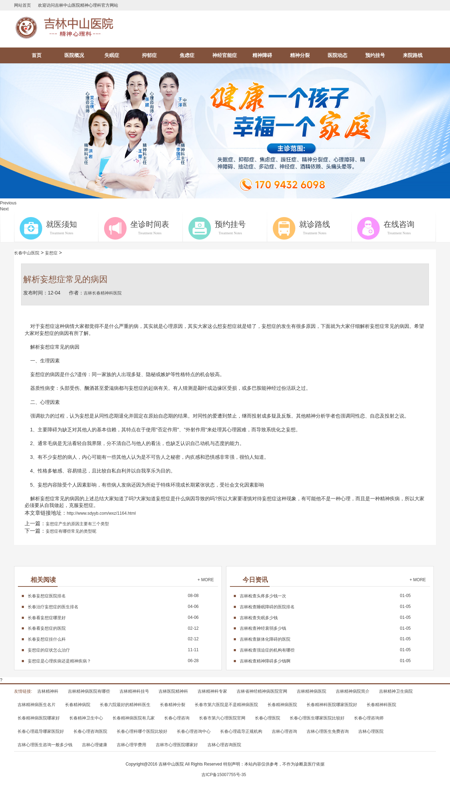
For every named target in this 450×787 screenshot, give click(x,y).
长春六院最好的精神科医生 (125, 704)
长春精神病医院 (282, 704)
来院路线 (413, 55)
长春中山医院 (26, 252)
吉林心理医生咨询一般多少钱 (45, 744)
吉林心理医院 (371, 731)
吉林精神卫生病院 (396, 691)
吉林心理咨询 (284, 731)
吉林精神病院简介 (352, 691)
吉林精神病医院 (311, 691)
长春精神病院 (77, 704)
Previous (8, 203)
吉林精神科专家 (212, 691)
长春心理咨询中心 (194, 731)
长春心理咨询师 (369, 718)
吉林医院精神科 (173, 691)
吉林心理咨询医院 (224, 744)
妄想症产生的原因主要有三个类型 (77, 523)
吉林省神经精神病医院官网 (262, 691)
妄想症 (51, 252)
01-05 (325, 595)
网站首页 (22, 5)
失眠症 (111, 55)
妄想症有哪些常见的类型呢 (71, 531)
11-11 (113, 649)
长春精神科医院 (381, 704)
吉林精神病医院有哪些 (89, 691)
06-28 (113, 660)
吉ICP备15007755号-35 (223, 774)
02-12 (113, 628)
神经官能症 (224, 55)
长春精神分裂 (172, 704)
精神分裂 (300, 55)
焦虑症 (187, 55)
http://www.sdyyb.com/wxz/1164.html (101, 513)
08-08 (113, 595)
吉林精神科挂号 (134, 691)
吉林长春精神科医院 (103, 293)
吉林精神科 (47, 691)
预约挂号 (375, 55)
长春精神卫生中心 (86, 718)
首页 (36, 55)
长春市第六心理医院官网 (222, 718)
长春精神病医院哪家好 (39, 718)
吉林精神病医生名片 (37, 704)
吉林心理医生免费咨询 (328, 731)
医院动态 (337, 55)
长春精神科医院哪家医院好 (332, 704)
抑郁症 (149, 55)
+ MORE (206, 579)
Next (4, 209)
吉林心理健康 (94, 744)
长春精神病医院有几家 (133, 718)
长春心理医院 (267, 718)
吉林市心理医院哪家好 (177, 744)
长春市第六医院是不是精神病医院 (226, 704)
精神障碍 (262, 55)
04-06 (113, 606)
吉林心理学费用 (131, 744)
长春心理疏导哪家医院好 (41, 731)
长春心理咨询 (176, 718)
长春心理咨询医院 (90, 731)
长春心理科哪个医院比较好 (142, 731)
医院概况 (74, 55)
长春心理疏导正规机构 (241, 731)
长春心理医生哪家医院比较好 (317, 718)
